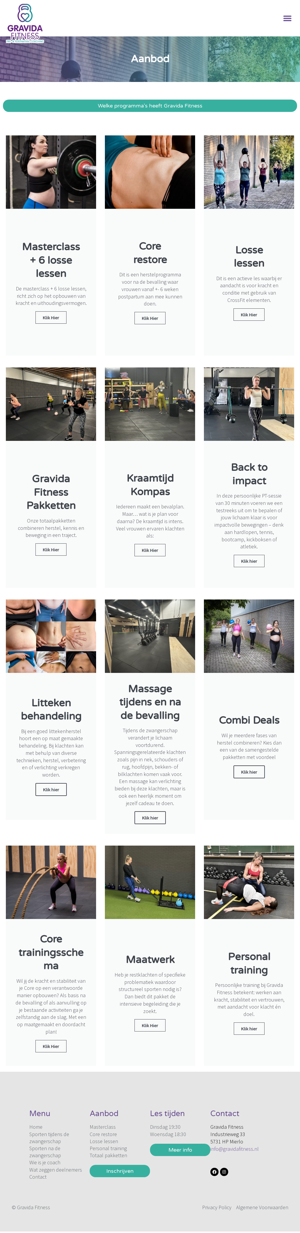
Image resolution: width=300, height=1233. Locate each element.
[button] (287, 18)
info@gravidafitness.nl (234, 1148)
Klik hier (51, 789)
